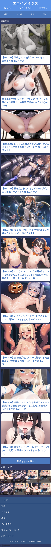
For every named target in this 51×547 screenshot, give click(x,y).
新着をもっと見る (25, 461)
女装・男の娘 (25, 8)
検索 (3, 518)
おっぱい (8, 8)
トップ (4, 500)
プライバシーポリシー (11, 530)
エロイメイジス (25, 3)
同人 (45, 14)
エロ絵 (19, 14)
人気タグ (5, 512)
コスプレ (43, 8)
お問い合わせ (7, 536)
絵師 (6, 14)
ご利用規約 (6, 524)
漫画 (32, 14)
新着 (3, 506)
